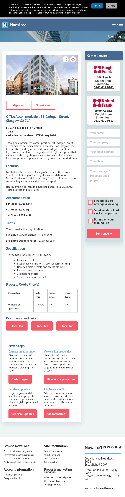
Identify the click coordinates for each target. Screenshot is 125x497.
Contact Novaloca (53, 449)
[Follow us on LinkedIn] (101, 446)
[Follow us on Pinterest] (116, 446)
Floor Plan (17, 325)
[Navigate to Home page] (14, 23)
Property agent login (13, 473)
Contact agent (20, 378)
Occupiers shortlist (12, 476)
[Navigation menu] (121, 23)
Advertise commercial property (58, 475)
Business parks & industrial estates (20, 460)
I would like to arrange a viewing (106, 201)
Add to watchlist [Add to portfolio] (56, 412)
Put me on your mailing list (104, 219)
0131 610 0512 (104, 119)
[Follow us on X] (105, 446)
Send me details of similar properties (106, 210)
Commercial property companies (19, 453)
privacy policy (73, 12)
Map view (18, 104)
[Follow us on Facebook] (108, 446)
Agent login (115, 35)
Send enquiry (104, 232)
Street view (43, 104)
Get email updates (22, 412)
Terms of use (50, 457)
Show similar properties (61, 378)
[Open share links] (65, 58)
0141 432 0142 (104, 86)
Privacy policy (50, 460)
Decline (111, 6)
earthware (106, 487)
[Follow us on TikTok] (120, 446)
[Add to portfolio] (73, 58)
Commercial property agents (17, 457)
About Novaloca (52, 453)
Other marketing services (56, 479)
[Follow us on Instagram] (112, 446)
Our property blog (52, 483)
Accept (97, 6)
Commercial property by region (18, 449)
